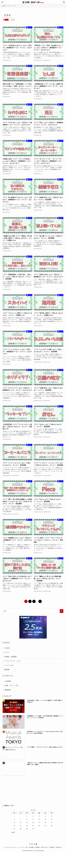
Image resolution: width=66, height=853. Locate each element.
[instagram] (32, 844)
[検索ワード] (33, 611)
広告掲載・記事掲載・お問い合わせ (38, 847)
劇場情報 (8, 690)
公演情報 (8, 681)
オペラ (7, 652)
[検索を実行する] (61, 611)
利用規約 (52, 847)
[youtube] (36, 844)
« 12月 (13, 832)
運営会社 (58, 847)
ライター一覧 (23, 847)
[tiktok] (34, 844)
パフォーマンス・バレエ (13, 661)
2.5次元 (7, 648)
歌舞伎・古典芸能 (11, 656)
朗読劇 (7, 669)
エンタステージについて (11, 847)
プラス (6, 19)
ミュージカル (9, 665)
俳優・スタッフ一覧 (11, 685)
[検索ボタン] (64, 2)
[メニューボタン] (2, 2)
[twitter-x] (30, 844)
